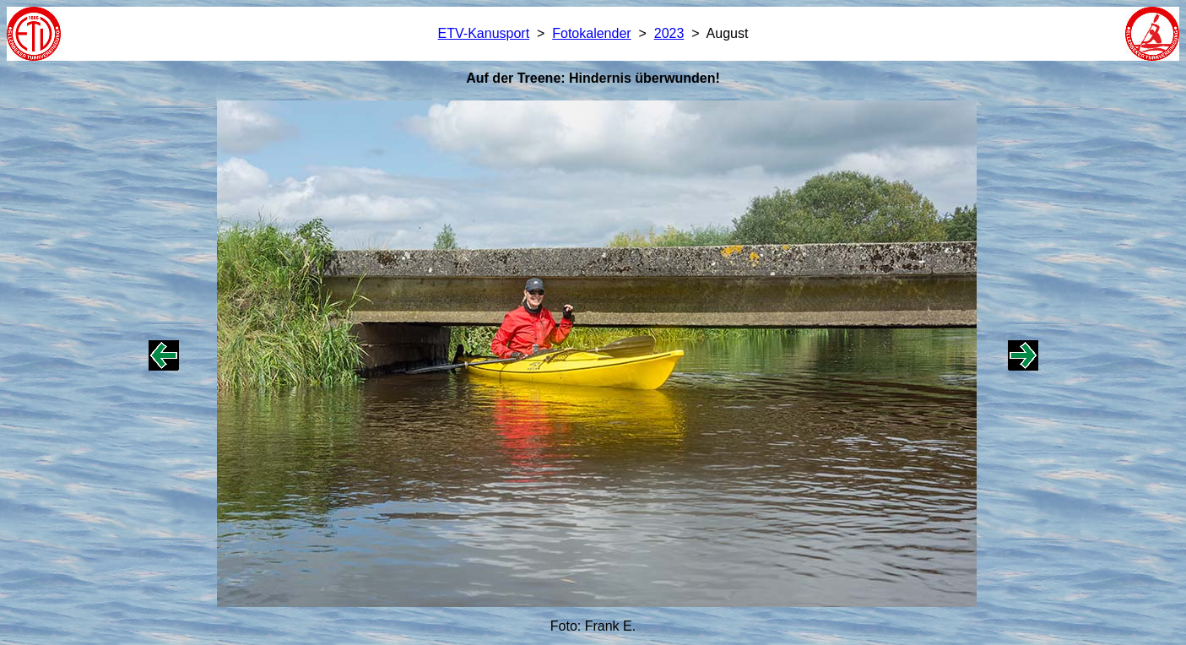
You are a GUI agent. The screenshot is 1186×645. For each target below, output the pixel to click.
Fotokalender (591, 33)
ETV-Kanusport (484, 33)
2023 (669, 33)
